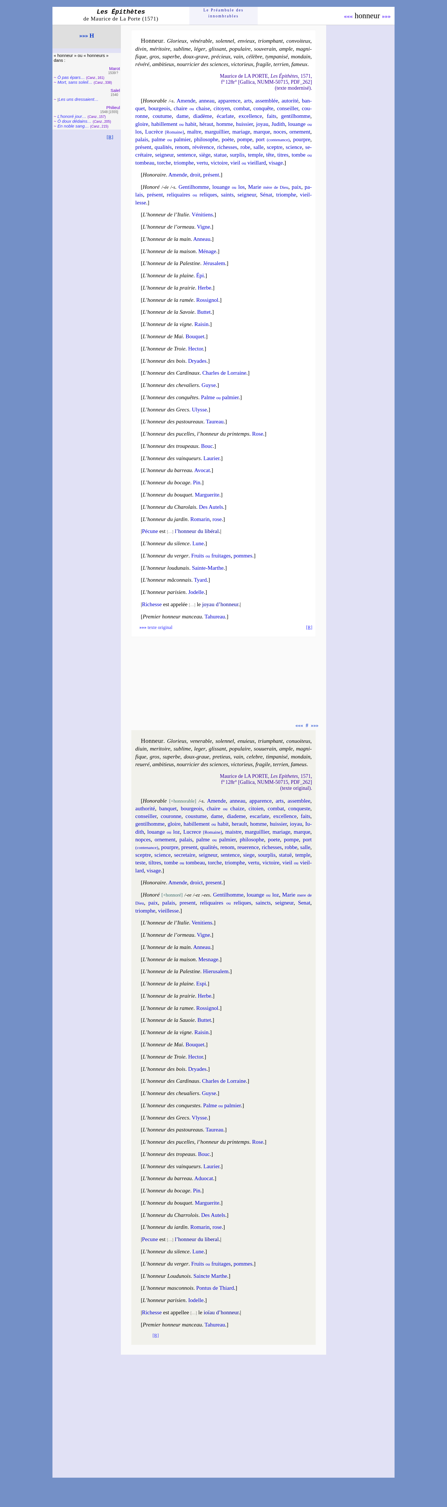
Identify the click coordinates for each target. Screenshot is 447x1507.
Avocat (202, 470)
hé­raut (206, 124)
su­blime (181, 49)
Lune (198, 543)
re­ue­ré (142, 764)
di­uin (141, 749)
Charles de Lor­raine (224, 373)
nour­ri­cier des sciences (202, 64)
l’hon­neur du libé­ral (197, 531)
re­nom (182, 147)
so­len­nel (225, 41)
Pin (196, 482)
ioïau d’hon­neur (221, 1312)
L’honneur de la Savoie (168, 312)
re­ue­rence (248, 847)
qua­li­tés (163, 147)
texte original (155, 627)
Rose (257, 434)
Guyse (209, 385)
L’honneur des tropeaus (169, 1154)
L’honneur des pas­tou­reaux (173, 422)
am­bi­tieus (163, 764)
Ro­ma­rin (200, 519)
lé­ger (200, 49)
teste (140, 863)
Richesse (152, 604)
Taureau (215, 422)
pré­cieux (220, 57)
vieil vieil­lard (248, 163)
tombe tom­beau (184, 863)
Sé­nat (266, 195)
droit (195, 175)
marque (261, 132)
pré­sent (143, 147)
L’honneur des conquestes (171, 1105)
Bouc (207, 446)
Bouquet (195, 336)
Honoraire (154, 175)
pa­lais (141, 139)
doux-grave (195, 57)
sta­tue (220, 155)
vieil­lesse (168, 911)
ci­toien (256, 808)
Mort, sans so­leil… (74, 82)
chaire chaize (225, 808)
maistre (233, 832)
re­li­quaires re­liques (192, 195)
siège (205, 155)
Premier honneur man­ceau (172, 1325)
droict (196, 882)
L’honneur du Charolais (169, 507)
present (214, 882)
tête (270, 155)
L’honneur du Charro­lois (170, 1215)
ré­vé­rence (203, 147)
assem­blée (266, 101)
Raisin (201, 324)
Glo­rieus (176, 741)
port (273, 139)
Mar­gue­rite (207, 495)
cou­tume (162, 116)
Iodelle (196, 1300)
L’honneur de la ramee (168, 1008)
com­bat (241, 108)
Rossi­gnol (207, 300)
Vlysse (199, 1118)
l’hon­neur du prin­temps (223, 434)
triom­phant (270, 41)
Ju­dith (278, 124)
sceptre (275, 147)
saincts (263, 903)
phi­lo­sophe (206, 139)
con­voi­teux (298, 41)
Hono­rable (155, 101)
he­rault (239, 824)
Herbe (204, 288)
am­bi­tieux (163, 64)
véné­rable (201, 41)
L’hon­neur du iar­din (165, 1227)
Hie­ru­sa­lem (216, 971)
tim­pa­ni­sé (277, 757)
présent (211, 175)
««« (348, 16)
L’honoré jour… (71, 116)
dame (182, 116)
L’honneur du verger (166, 556)
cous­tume (196, 816)
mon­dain (300, 57)
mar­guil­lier (217, 132)
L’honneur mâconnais (167, 580)
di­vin (141, 49)
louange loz (163, 832)
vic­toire (219, 163)
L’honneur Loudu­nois (167, 1276)
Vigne (203, 227)
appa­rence (229, 101)
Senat (304, 903)
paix (296, 187)
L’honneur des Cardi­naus (171, 1081)
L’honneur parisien (164, 592)
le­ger (200, 749)
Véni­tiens (202, 215)
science (294, 147)
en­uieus (245, 741)
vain (238, 57)
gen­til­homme (295, 116)
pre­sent (189, 847)
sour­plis (267, 855)
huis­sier (244, 124)
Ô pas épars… (71, 77)
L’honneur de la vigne (167, 324)
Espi (201, 984)
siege (249, 855)
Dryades (197, 361)
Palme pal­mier (220, 397)
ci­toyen (222, 108)
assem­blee (299, 801)
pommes (242, 556)
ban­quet (168, 808)
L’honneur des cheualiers (171, 1093)
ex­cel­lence (285, 816)
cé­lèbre (254, 57)
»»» (386, 16)
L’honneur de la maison (169, 251)
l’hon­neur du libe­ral (197, 1239)
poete (274, 839)
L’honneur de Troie (164, 349)
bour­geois (159, 108)
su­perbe (171, 57)
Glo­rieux (177, 41)
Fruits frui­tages (211, 556)
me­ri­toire (160, 749)
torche (164, 163)
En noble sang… (73, 126)
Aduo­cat (203, 1178)
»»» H (86, 35)
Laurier (212, 458)
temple (255, 155)
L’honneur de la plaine (168, 275)
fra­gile (263, 64)
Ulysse (199, 410)
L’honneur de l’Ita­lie (166, 215)
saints (227, 195)
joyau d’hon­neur (220, 604)
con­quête (263, 108)
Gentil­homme (193, 187)
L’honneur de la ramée (168, 300)
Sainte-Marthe (208, 568)
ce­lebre (255, 757)
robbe (291, 847)
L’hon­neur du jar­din (165, 519)
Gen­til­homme (228, 895)
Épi (200, 275)
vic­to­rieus (242, 764)
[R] (110, 137)
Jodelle (196, 592)
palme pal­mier (171, 139)
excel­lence (250, 116)
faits (271, 116)
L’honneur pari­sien (164, 1300)
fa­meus (298, 764)
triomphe (184, 163)
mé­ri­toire (160, 49)
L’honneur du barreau (167, 470)
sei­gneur (164, 155)
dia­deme (236, 816)
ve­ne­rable (201, 741)
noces (279, 132)
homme (224, 124)
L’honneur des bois (164, 361)
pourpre (301, 139)
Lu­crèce (164, 132)
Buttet (204, 312)
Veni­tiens (202, 923)
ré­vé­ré (142, 64)
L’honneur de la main (167, 239)
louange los (228, 187)
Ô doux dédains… (74, 121)
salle (258, 147)
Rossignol (207, 1008)
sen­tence (186, 155)
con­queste (299, 808)
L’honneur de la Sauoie (169, 1020)
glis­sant (217, 49)
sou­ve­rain (265, 49)
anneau (206, 101)
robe (245, 147)
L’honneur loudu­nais (166, 568)
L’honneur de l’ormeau (168, 227)
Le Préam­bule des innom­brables (224, 13)
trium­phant (270, 741)
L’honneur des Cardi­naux (171, 373)
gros (154, 57)
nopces (143, 839)
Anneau (201, 239)
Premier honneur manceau (172, 617)
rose (217, 519)
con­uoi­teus (298, 741)
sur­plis (237, 155)
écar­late (225, 116)
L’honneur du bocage (166, 482)
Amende (185, 101)
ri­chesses (227, 147)
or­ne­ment (299, 132)
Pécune (150, 531)
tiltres (155, 863)
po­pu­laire (240, 49)
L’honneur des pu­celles (168, 434)
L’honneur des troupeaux (170, 446)
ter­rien (280, 64)
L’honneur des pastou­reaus (173, 1130)
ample (286, 49)
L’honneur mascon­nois (168, 1288)
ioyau (296, 824)
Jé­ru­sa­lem (214, 263)
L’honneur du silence (166, 543)
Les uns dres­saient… (78, 99)
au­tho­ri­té (145, 808)
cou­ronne (171, 816)
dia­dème (202, 116)
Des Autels (211, 507)
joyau (262, 124)
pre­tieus (221, 757)
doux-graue (196, 757)
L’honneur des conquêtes (170, 397)
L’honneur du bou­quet (167, 495)
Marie (268, 187)
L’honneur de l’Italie (166, 923)
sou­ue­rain (265, 749)
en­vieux (246, 41)
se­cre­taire (184, 855)
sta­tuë (285, 855)
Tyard (200, 580)
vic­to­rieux (242, 64)
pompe (244, 139)
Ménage (207, 251)
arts (248, 101)
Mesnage (208, 959)
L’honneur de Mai (163, 336)
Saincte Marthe (210, 1276)
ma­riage (241, 132)
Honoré (151, 187)
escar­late (259, 816)
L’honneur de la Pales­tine (171, 263)
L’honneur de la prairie (169, 288)
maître (194, 132)
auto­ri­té (289, 101)
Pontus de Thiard (215, 1288)
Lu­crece (202, 832)
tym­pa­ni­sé (276, 57)
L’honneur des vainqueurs (172, 458)
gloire (141, 124)
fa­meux (299, 64)
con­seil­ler (287, 108)
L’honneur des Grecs (166, 410)
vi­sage (276, 163)
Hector (195, 349)
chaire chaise (192, 108)
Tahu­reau (215, 617)
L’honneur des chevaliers (171, 385)
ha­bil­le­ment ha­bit (173, 124)
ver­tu (202, 163)
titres (282, 155)
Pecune (150, 1239)
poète (228, 139)
